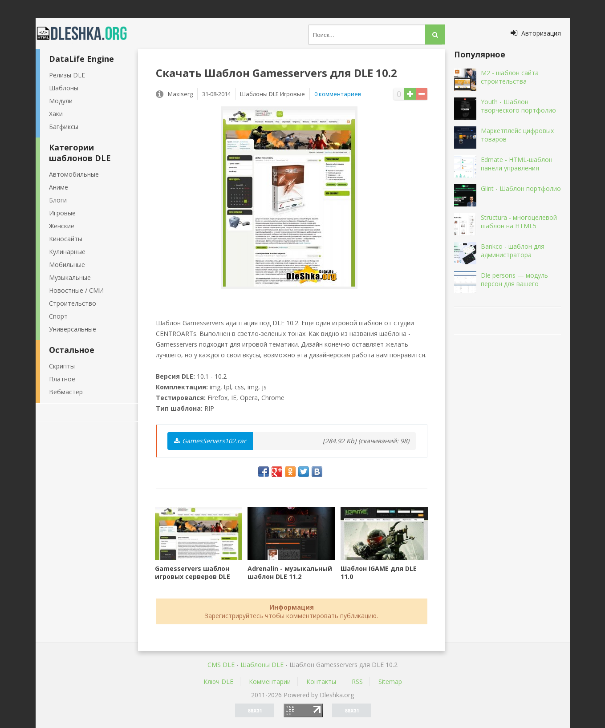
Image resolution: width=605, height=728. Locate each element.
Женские (61, 226)
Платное (62, 379)
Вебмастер (66, 392)
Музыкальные (70, 277)
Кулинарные (67, 251)
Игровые (62, 213)
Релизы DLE (67, 75)
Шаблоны (63, 88)
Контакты (321, 681)
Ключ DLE (218, 681)
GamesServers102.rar (210, 441)
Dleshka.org (87, 33)
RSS (357, 681)
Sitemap (390, 681)
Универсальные (72, 329)
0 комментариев (337, 94)
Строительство (72, 303)
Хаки (56, 113)
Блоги (58, 200)
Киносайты (65, 239)
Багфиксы (63, 126)
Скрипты (62, 366)
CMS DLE (221, 664)
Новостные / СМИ (76, 290)
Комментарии (270, 681)
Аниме (58, 187)
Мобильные (67, 264)
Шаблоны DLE (262, 664)
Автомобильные (74, 174)
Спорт (58, 316)
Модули (61, 101)
